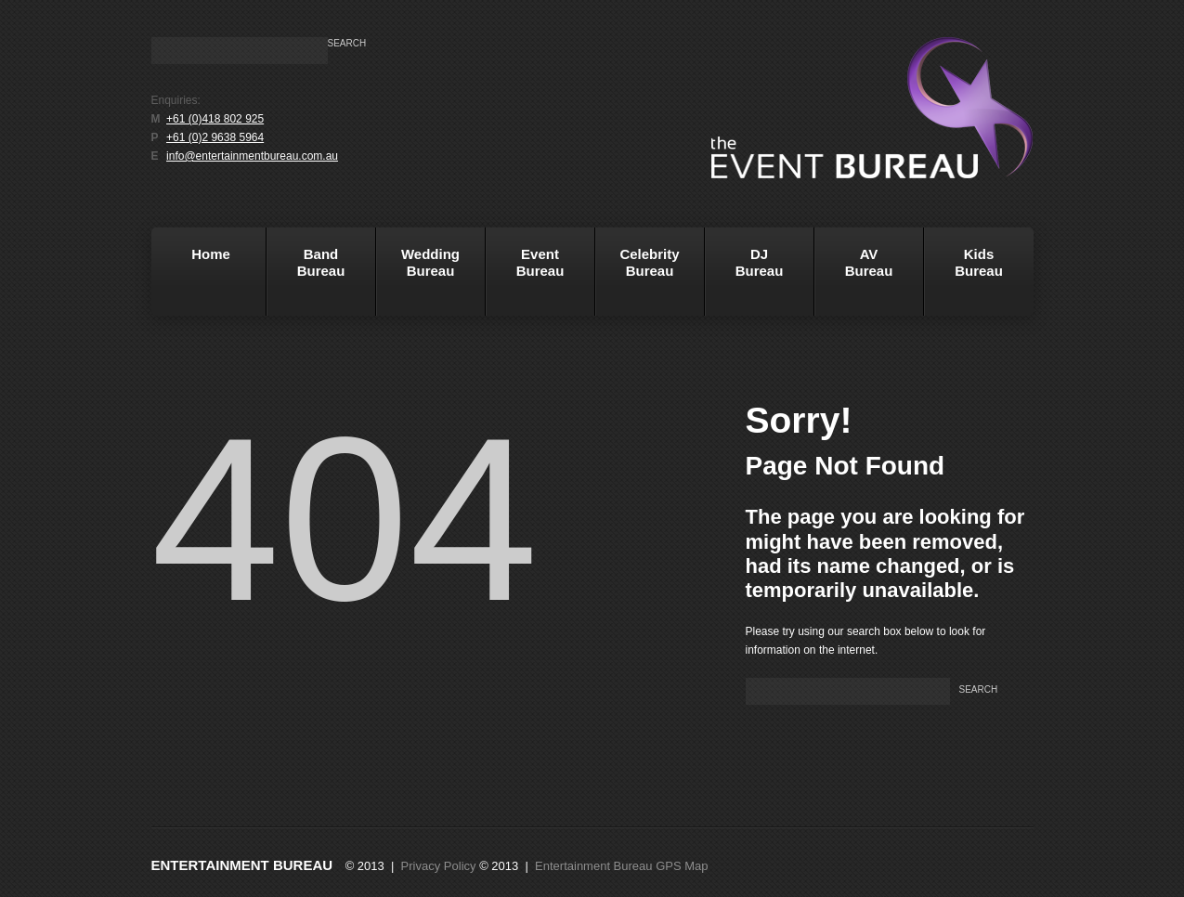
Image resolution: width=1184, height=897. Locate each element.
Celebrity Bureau (637, 277)
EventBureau (525, 277)
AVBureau (869, 262)
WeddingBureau (418, 277)
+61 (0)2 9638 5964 (215, 137)
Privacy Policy (438, 866)
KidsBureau (979, 262)
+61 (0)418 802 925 (215, 118)
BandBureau (306, 277)
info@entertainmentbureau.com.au (252, 156)
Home (193, 277)
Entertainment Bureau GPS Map (621, 866)
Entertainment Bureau (242, 865)
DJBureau (744, 277)
